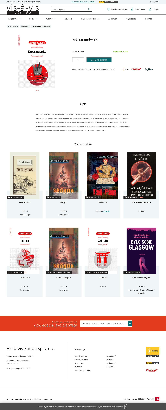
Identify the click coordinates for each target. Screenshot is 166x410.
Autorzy (50, 18)
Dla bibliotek (111, 363)
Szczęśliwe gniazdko (141, 202)
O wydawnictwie (81, 356)
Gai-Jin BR (102, 277)
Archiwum (115, 18)
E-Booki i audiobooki (92, 18)
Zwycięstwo (24, 202)
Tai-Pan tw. (102, 202)
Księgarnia (12, 18)
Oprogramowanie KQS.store (134, 399)
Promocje (154, 18)
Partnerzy (78, 366)
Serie (32, 18)
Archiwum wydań (81, 359)
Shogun (63, 202)
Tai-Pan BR (25, 277)
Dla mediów (79, 363)
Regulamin (110, 366)
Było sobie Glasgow (141, 277)
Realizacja (153, 399)
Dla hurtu (109, 359)
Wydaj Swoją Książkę (83, 370)
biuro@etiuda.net (34, 2)
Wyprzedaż (134, 18)
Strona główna (13, 26)
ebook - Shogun (63, 277)
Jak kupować (154, 2)
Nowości (70, 18)
